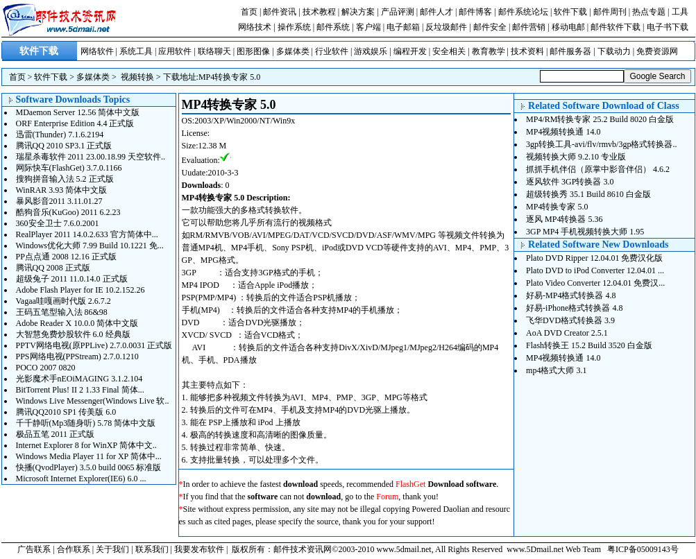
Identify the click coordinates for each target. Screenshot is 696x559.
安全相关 (449, 51)
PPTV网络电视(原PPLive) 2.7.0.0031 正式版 (94, 345)
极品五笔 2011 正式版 (55, 434)
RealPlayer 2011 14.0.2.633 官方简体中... (87, 234)
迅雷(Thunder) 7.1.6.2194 (60, 134)
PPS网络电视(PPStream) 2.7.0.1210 (77, 356)
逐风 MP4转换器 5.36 (564, 219)
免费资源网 (657, 51)
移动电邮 (568, 27)
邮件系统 (333, 27)
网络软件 (97, 51)
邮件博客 (475, 12)
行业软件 (331, 51)
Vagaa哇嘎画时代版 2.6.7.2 (63, 301)
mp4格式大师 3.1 (556, 370)
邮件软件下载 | (618, 27)
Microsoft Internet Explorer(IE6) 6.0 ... (81, 478)
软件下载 (570, 12)
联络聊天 (214, 51)
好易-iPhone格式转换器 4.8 (574, 308)
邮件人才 (436, 12)
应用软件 (175, 51)
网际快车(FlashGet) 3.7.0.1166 (69, 168)
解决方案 (358, 12)
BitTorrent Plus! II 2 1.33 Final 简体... (80, 390)
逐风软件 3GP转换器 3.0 (569, 182)
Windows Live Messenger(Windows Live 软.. (92, 401)
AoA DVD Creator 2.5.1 (567, 333)
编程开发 (410, 51)
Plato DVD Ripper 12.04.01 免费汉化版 (594, 258)
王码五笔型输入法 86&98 (62, 312)
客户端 (368, 27)
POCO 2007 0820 (46, 367)
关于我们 (112, 549)
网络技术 (254, 27)
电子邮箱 (403, 27)
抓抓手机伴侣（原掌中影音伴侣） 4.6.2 (598, 169)
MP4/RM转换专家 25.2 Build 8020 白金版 (600, 119)
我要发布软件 (199, 549)
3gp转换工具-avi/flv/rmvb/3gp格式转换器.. (601, 144)
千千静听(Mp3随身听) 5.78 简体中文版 (86, 423)
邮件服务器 (570, 51)
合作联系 (73, 549)
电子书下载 (667, 27)
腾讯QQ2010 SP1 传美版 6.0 (66, 412)
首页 (249, 12)
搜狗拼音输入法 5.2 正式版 (65, 179)
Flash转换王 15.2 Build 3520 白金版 (589, 345)
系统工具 (136, 51)
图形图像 (253, 51)
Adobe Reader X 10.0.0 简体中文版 (77, 323)
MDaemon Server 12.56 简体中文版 (78, 112)
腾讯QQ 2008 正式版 (53, 268)
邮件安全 (490, 27)
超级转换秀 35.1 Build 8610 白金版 (588, 194)
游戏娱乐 (370, 51)
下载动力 (614, 51)
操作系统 (294, 27)
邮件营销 (528, 27)
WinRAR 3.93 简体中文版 (62, 190)
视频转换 (137, 77)
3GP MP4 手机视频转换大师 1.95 (585, 232)
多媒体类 (292, 51)
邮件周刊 (610, 12)
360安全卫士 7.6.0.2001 (57, 223)
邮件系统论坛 (523, 12)
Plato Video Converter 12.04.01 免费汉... (595, 283)
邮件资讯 (279, 12)
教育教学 (488, 51)
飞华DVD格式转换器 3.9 (570, 320)
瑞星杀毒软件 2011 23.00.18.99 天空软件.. (91, 157)
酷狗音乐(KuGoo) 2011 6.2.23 (68, 212)
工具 (680, 12)
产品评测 (397, 12)
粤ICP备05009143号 (643, 549)
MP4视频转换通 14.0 (563, 132)
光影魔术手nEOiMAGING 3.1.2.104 (79, 379)
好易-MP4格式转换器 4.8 (571, 295)
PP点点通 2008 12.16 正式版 (66, 256)
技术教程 (319, 12)
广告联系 (34, 549)
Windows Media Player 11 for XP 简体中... (89, 456)
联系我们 (152, 549)
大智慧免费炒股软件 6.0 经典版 (73, 334)
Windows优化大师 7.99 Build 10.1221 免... (90, 245)
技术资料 (527, 51)
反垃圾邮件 (446, 27)
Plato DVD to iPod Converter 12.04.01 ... (595, 270)
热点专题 (648, 12)
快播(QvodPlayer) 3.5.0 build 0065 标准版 (89, 467)
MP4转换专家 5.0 (229, 77)
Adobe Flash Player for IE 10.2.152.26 (80, 290)
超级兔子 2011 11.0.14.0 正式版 (72, 279)
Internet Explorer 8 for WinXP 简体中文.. (86, 445)
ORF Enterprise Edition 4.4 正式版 (75, 123)
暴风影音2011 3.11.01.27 (59, 201)
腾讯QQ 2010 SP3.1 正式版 (64, 145)
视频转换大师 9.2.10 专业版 (576, 157)
